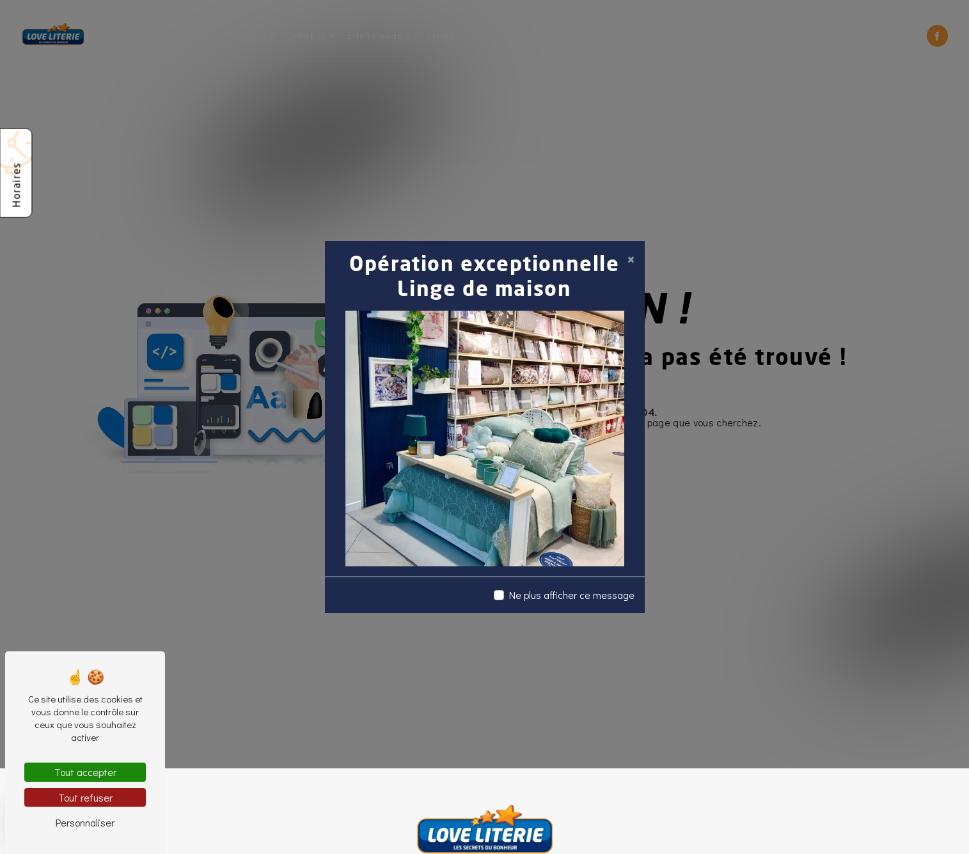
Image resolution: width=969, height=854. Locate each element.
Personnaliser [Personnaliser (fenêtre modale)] (85, 822)
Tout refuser (85, 797)
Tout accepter (85, 772)
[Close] (631, 259)
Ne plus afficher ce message (571, 595)
